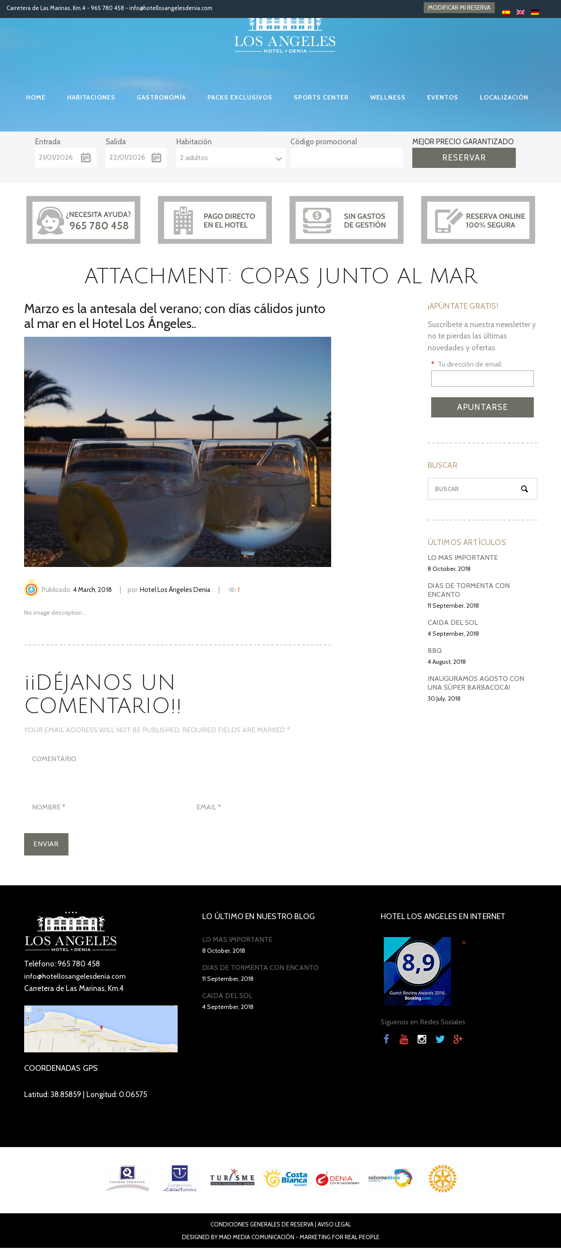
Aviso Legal (334, 1227)
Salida (116, 141)
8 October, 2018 (449, 569)
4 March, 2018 (92, 590)
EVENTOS (442, 97)
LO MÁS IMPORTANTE (463, 557)
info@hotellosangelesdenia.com (170, 7)
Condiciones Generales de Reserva (262, 1227)
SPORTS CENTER (321, 97)
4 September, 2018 (453, 634)
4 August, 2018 (447, 662)
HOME (36, 97)
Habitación (194, 141)
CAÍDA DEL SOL (453, 622)
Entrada (48, 141)
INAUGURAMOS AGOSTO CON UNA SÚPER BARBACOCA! (476, 682)
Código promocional (323, 141)
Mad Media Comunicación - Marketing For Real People (299, 1240)
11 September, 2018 (453, 605)
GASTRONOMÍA (161, 97)
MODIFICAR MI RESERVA (459, 7)
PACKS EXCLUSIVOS (239, 97)
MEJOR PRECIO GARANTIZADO (463, 141)
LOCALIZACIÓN (504, 97)
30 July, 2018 (444, 698)
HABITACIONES (91, 97)
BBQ (435, 650)
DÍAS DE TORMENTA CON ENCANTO (260, 970)
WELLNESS (388, 97)
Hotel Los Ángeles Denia (175, 590)
